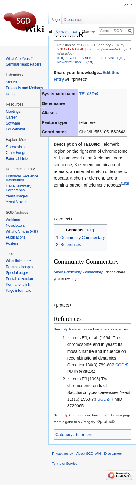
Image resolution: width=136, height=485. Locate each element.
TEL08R (87, 93)
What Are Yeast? (19, 59)
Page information (19, 290)
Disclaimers (113, 453)
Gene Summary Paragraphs (18, 188)
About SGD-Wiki (88, 453)
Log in (127, 5)
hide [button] (89, 230)
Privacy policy (62, 453)
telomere (84, 434)
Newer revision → (71, 62)
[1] (123, 183)
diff (60, 58)
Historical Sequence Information (22, 178)
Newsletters (15, 225)
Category (64, 434)
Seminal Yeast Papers (23, 64)
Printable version (19, 279)
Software (13, 123)
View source (66, 31)
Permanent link (18, 284)
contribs (93, 49)
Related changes (19, 267)
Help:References (74, 329)
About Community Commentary (78, 272)
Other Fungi (15, 153)
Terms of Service (64, 463)
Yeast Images (17, 196)
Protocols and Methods (24, 88)
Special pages (17, 273)
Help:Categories (73, 415)
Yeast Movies (16, 202)
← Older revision (78, 58)
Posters (12, 243)
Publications (15, 237)
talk (81, 49)
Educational (15, 129)
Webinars (13, 220)
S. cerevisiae (16, 147)
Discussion (73, 19)
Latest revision (106, 58)
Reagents (13, 94)
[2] (127, 183)
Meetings (13, 111)
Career (11, 117)
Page (55, 19)
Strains (11, 82)
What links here (18, 261)
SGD (119, 365)
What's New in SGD (22, 231)
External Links (17, 159)
